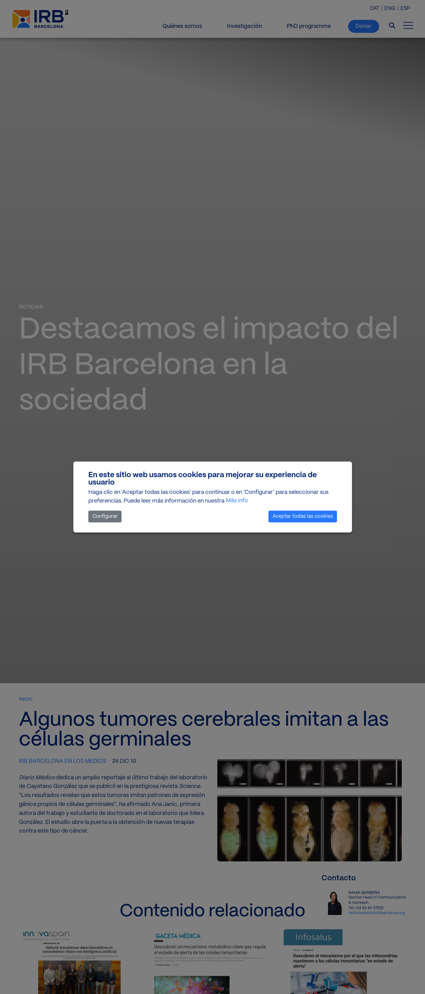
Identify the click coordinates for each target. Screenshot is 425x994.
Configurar (104, 516)
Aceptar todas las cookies (302, 516)
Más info (237, 501)
